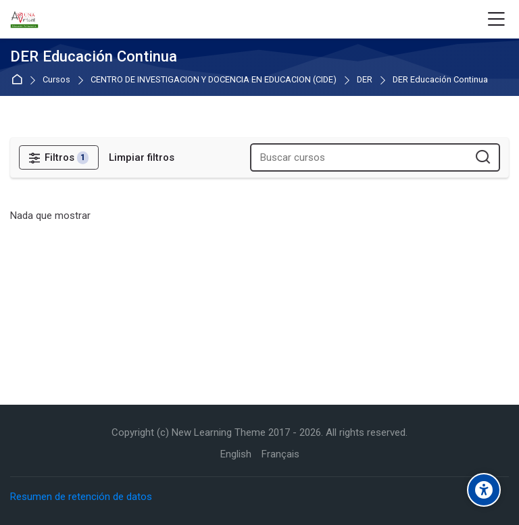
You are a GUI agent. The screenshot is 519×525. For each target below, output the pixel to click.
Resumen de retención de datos (81, 497)
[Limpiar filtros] (141, 158)
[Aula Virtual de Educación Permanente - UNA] (24, 19)
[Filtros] (59, 157)
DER (364, 80)
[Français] (280, 454)
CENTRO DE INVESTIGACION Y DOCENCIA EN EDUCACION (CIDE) (214, 80)
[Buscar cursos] (483, 157)
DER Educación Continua (440, 80)
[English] (235, 454)
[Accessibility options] (484, 490)
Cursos (56, 80)
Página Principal (19, 80)
